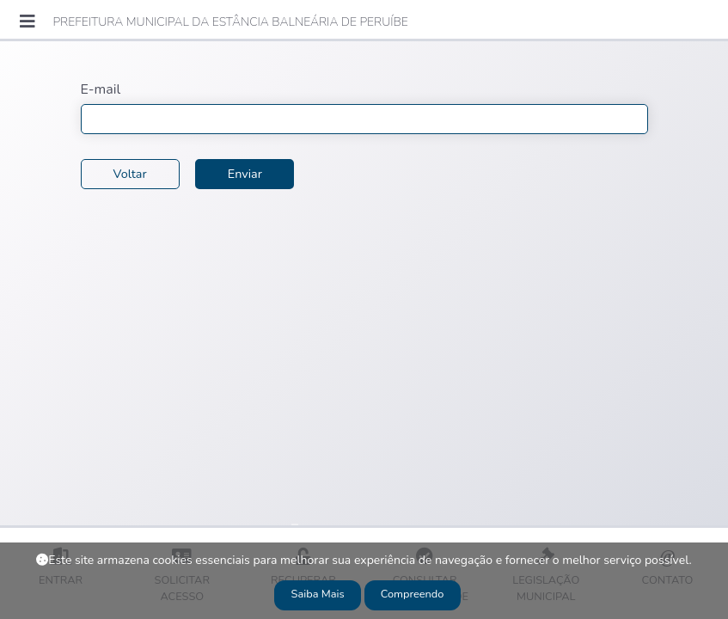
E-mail (101, 89)
